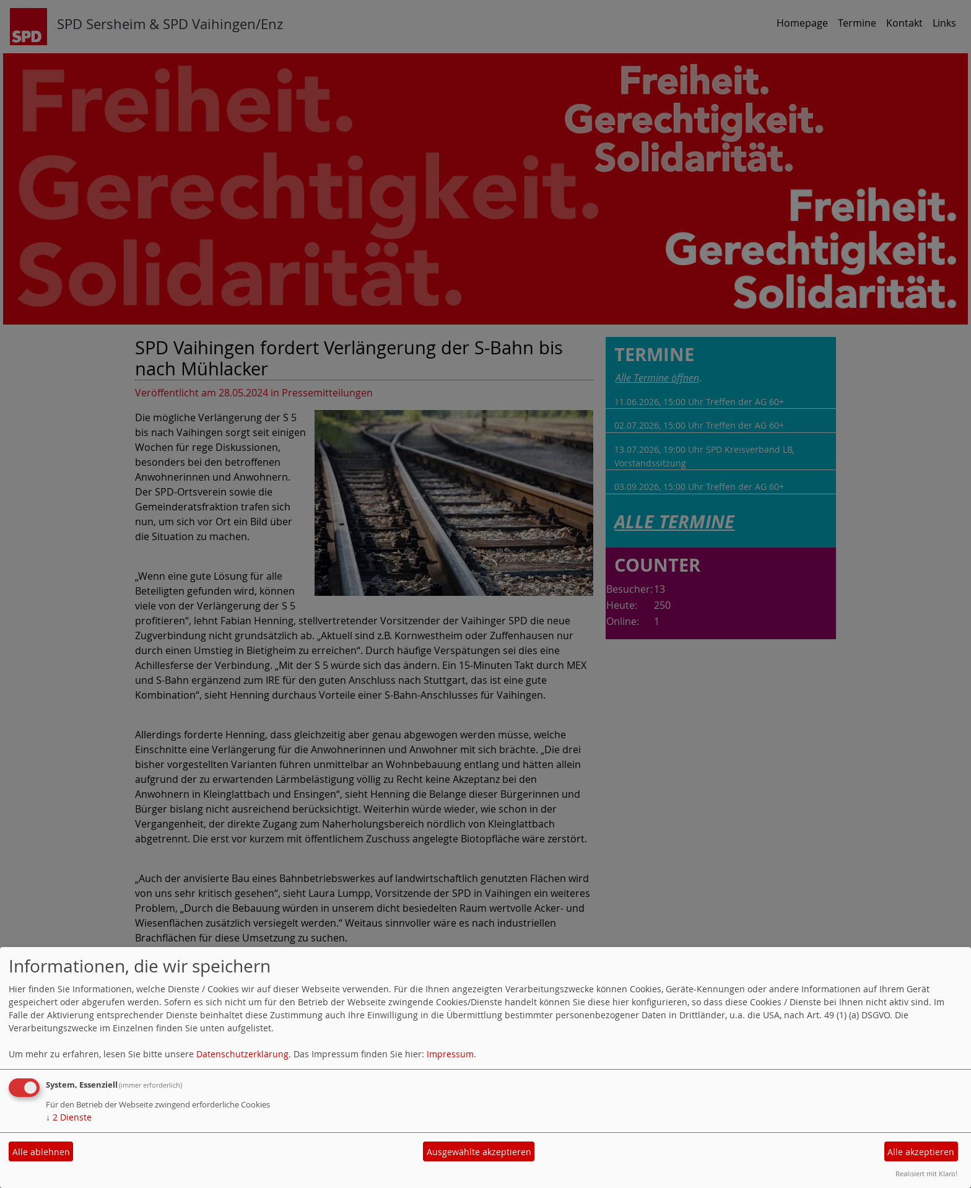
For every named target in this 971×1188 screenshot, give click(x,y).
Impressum (450, 1054)
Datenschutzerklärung (242, 1054)
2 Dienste (69, 1117)
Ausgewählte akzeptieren (479, 1152)
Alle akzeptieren (920, 1152)
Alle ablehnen (41, 1152)
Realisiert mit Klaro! (926, 1173)
